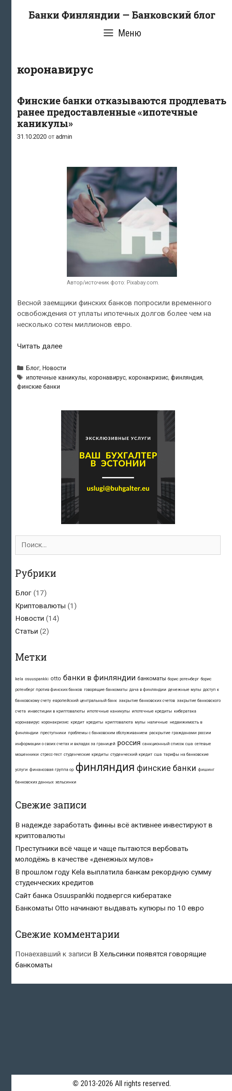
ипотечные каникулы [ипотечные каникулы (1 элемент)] (108, 711)
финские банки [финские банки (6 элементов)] (166, 768)
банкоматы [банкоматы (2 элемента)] (151, 678)
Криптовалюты (40, 605)
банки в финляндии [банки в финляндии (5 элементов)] (99, 677)
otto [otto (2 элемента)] (56, 678)
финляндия (186, 377)
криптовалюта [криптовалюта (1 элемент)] (119, 722)
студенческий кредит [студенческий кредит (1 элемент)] (131, 754)
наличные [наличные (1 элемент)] (157, 722)
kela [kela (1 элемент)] (19, 679)
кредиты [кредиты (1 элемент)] (94, 722)
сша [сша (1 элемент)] (158, 754)
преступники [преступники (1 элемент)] (53, 732)
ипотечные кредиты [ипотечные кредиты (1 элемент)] (152, 711)
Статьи (26, 631)
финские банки (38, 386)
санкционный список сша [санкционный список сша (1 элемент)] (167, 743)
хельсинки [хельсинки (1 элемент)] (65, 782)
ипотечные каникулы (56, 377)
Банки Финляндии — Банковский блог (121, 15)
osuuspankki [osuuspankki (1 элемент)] (37, 679)
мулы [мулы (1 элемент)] (140, 722)
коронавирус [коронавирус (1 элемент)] (27, 722)
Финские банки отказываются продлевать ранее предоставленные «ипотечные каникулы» (121, 112)
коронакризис (148, 377)
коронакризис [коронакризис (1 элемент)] (55, 722)
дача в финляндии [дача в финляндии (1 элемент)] (147, 689)
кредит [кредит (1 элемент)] (77, 722)
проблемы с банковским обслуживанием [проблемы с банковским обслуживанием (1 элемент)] (107, 732)
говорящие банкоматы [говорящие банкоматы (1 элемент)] (106, 689)
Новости (54, 368)
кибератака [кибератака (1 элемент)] (185, 711)
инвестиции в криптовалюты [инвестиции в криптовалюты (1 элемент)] (56, 711)
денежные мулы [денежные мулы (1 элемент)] (184, 689)
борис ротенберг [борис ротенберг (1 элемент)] (183, 679)
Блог (32, 368)
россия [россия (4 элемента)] (128, 743)
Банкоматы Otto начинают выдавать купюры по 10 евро (109, 908)
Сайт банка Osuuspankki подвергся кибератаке (93, 895)
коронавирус (107, 377)
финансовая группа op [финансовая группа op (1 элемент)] (52, 769)
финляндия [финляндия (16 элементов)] (105, 767)
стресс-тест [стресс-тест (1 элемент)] (51, 754)
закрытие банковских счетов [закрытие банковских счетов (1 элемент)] (147, 700)
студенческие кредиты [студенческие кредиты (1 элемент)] (86, 754)
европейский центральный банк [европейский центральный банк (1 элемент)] (85, 700)
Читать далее (39, 346)
